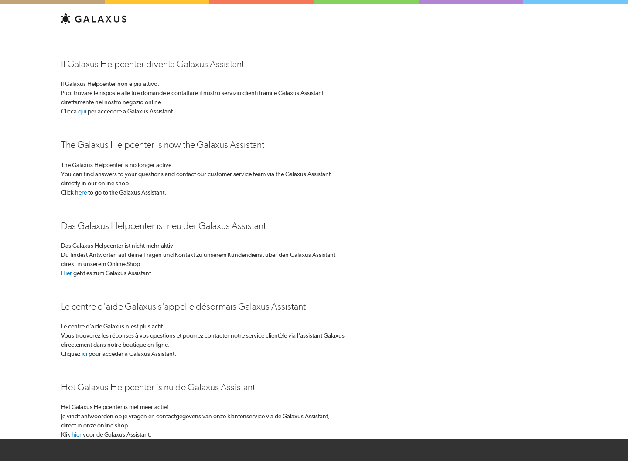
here (81, 192)
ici (84, 353)
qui (82, 111)
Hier (66, 273)
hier (77, 434)
